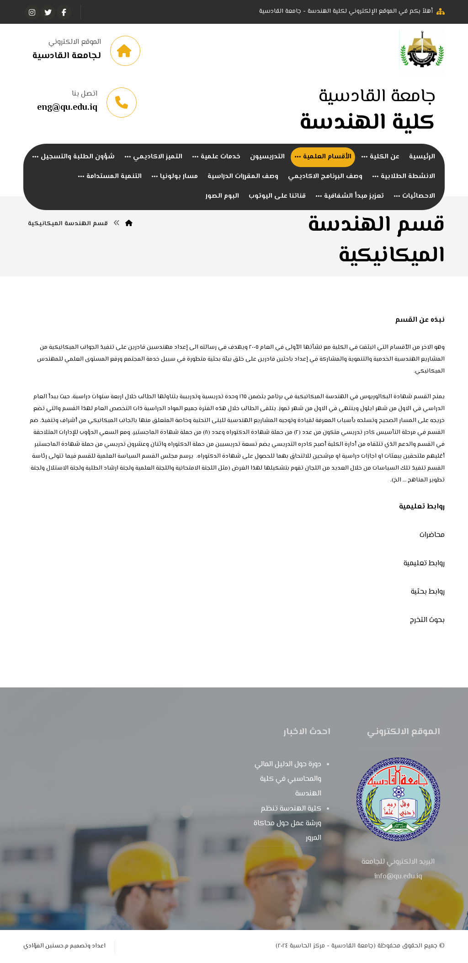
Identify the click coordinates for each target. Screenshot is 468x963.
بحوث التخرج (427, 620)
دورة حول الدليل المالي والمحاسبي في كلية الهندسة (288, 779)
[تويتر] (48, 12)
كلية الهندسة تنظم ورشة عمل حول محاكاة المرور (287, 823)
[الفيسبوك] (64, 12)
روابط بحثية (428, 592)
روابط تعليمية (424, 563)
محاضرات (432, 535)
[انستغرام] (32, 12)
